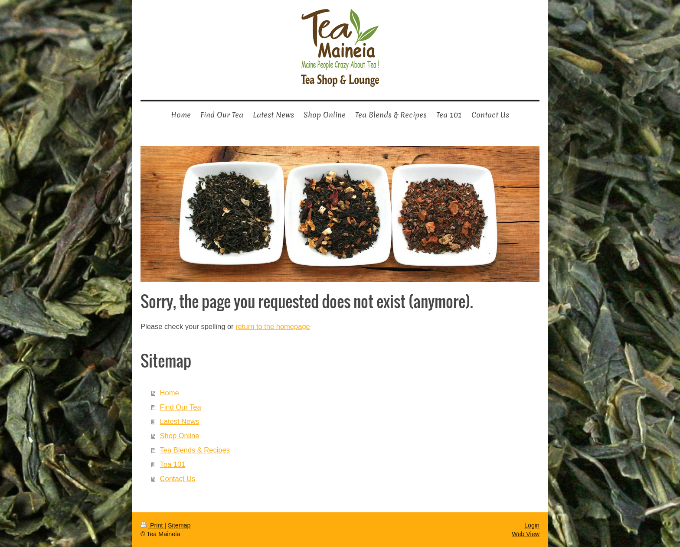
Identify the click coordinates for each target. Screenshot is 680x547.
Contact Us (178, 478)
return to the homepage (272, 326)
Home (169, 393)
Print (152, 525)
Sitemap (179, 525)
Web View (525, 534)
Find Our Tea (180, 407)
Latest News (179, 421)
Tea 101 (173, 464)
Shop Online (179, 436)
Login (531, 525)
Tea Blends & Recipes (195, 450)
